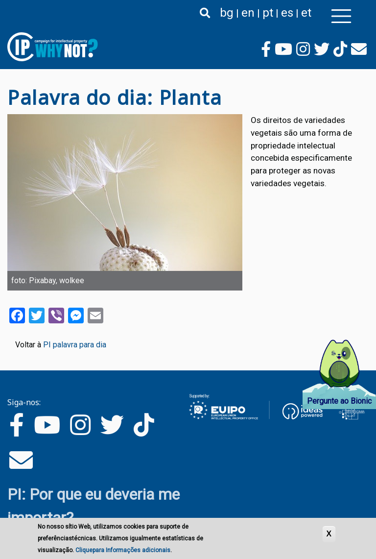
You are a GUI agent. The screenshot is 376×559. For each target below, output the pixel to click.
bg (227, 13)
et (306, 13)
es (287, 13)
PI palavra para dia (74, 344)
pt (267, 13)
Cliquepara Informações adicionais (122, 551)
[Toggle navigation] (341, 16)
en (248, 13)
